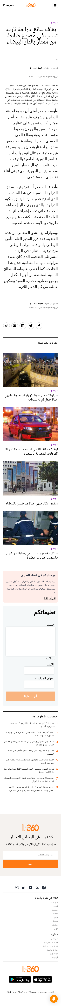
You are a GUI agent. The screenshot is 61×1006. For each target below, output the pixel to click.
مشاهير (55, 925)
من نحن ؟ (54, 939)
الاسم (50, 664)
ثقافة (55, 913)
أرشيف (55, 957)
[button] (54, 999)
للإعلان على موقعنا (50, 946)
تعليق (50, 624)
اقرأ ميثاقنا (49, 598)
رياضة (55, 921)
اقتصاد (55, 906)
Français (8, 5)
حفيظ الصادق (36, 68)
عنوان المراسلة (44, 678)
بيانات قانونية (52, 950)
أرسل (30, 864)
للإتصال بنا (53, 954)
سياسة (55, 902)
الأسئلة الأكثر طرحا (50, 942)
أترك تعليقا (30, 696)
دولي (56, 928)
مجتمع (54, 22)
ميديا (56, 917)
